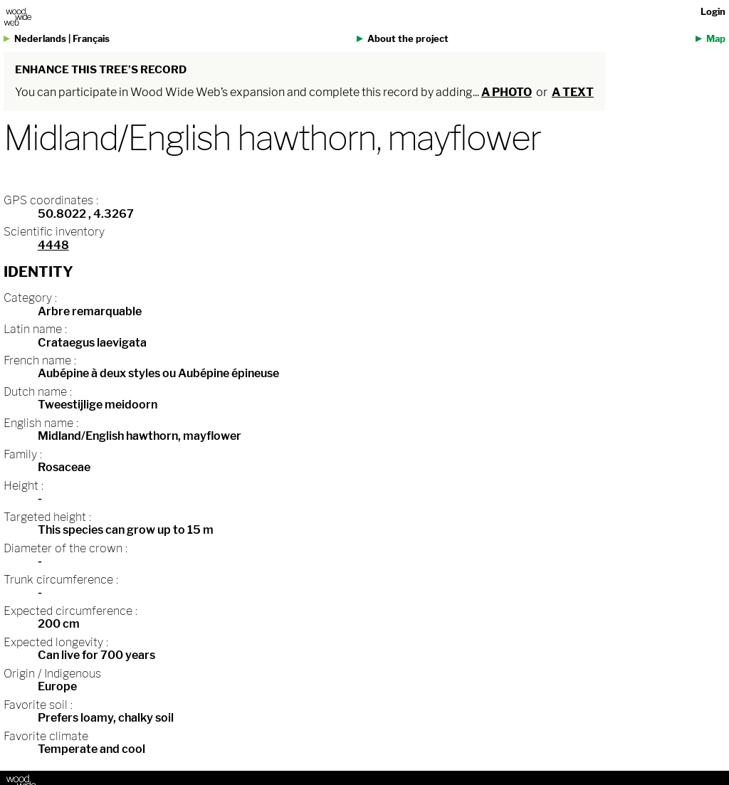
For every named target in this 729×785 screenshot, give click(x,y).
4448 (53, 245)
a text (573, 92)
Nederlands (40, 38)
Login (713, 11)
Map (715, 38)
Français (91, 38)
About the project (408, 38)
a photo (506, 92)
